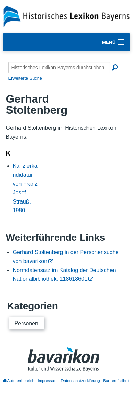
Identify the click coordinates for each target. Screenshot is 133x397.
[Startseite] (66, 16)
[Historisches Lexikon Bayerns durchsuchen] (59, 67)
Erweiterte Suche (25, 78)
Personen (27, 323)
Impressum (48, 381)
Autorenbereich (18, 381)
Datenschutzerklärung (80, 381)
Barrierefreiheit (116, 381)
